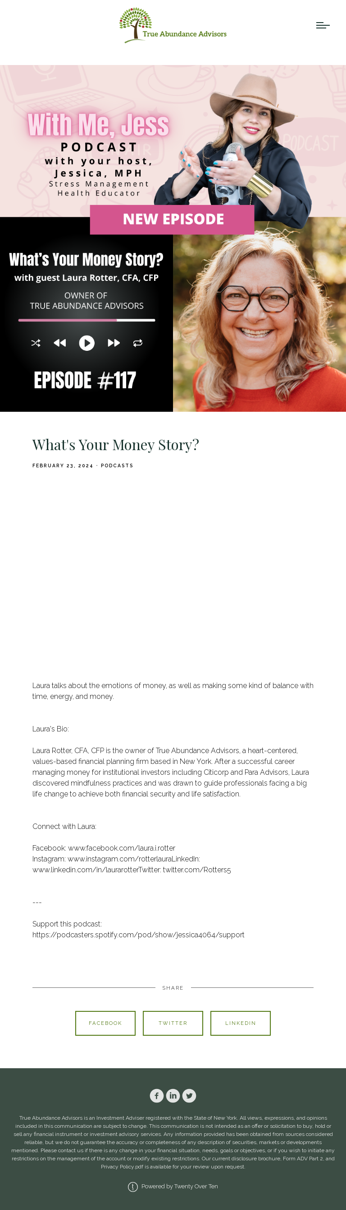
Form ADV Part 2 (303, 1158)
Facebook (105, 1023)
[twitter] (189, 1096)
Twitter (173, 1023)
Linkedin (240, 1023)
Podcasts (117, 465)
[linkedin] (173, 1096)
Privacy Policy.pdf (122, 1166)
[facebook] (157, 1096)
